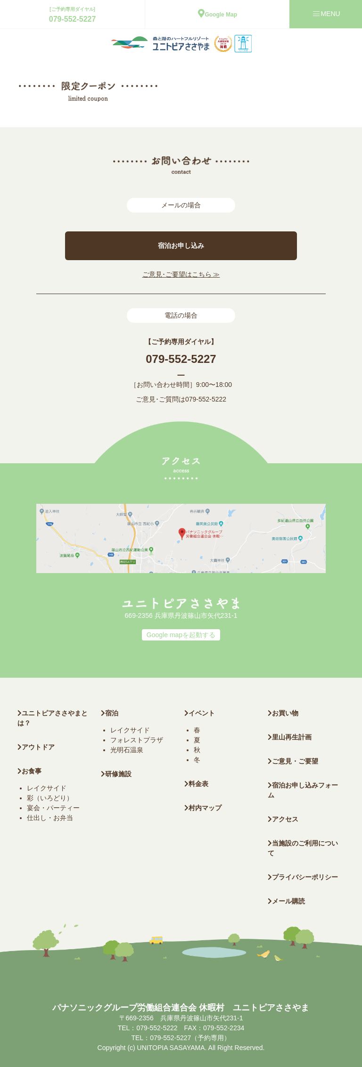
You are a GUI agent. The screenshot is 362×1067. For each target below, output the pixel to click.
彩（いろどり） (50, 798)
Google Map (217, 14)
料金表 (196, 784)
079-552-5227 (72, 19)
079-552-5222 (205, 399)
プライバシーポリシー (303, 877)
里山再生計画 (290, 737)
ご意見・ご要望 (293, 761)
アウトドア (38, 747)
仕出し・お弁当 (50, 817)
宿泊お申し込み (181, 245)
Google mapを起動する (181, 635)
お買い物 (283, 713)
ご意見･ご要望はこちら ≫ (181, 274)
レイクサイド (46, 788)
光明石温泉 (126, 750)
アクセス (283, 819)
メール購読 (286, 901)
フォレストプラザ (136, 740)
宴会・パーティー (53, 808)
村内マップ (203, 808)
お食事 (29, 771)
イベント (199, 713)
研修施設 (116, 774)
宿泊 (109, 713)
